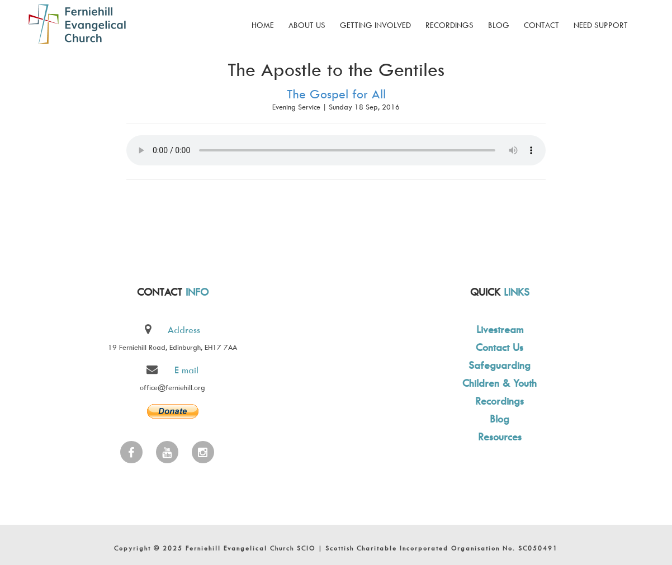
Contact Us (498, 347)
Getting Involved (375, 25)
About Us (306, 25)
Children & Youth (498, 383)
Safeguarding (498, 365)
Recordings (449, 25)
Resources (498, 436)
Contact (541, 25)
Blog (498, 25)
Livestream (498, 329)
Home (263, 25)
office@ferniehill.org (172, 387)
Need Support (601, 25)
